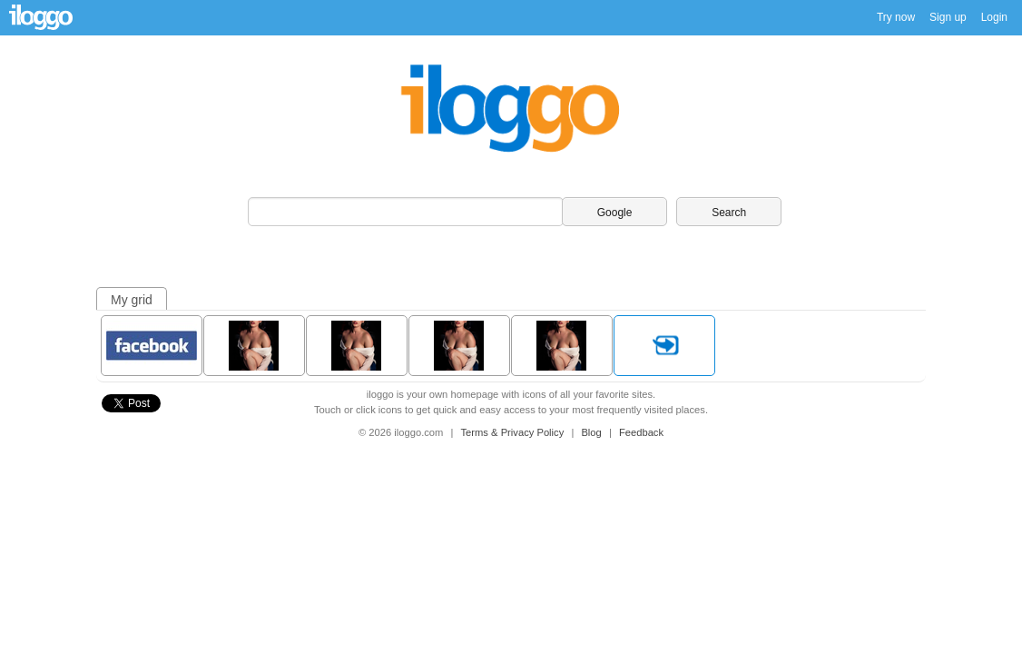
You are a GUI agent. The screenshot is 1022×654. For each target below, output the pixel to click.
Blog (592, 432)
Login (994, 17)
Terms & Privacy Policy (514, 432)
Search (729, 212)
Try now (896, 17)
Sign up (948, 17)
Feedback (641, 432)
